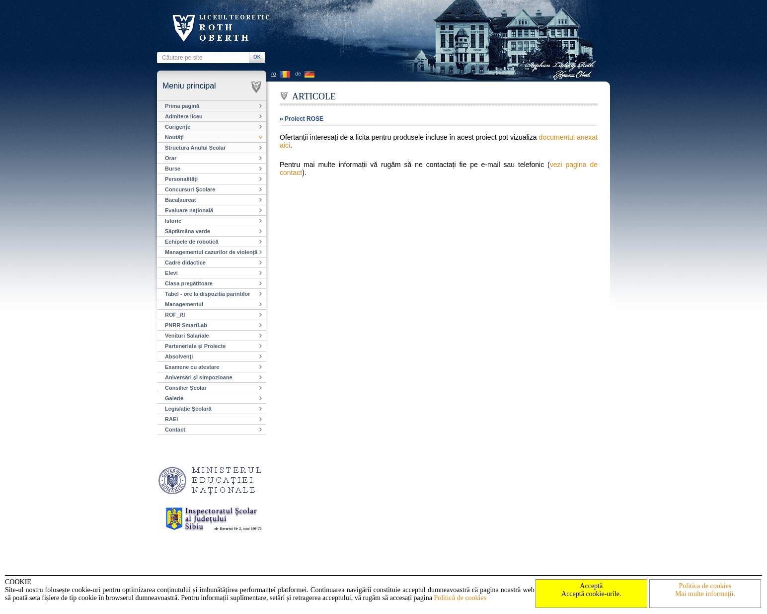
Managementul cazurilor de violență (211, 252)
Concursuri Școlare (190, 189)
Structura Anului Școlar (195, 148)
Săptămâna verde (187, 231)
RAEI (171, 419)
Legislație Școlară (188, 409)
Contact (175, 430)
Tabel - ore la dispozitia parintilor (207, 294)
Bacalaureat (180, 200)
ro (273, 74)
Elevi (171, 273)
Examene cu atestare (192, 367)
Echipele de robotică (192, 242)
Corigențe (177, 127)
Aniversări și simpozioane (198, 377)
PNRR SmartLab (186, 325)
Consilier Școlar (186, 388)
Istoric (173, 221)
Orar (170, 158)
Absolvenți (179, 356)
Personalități (181, 179)
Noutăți (174, 137)
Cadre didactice (185, 262)
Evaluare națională (189, 210)
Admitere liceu (184, 116)
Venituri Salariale (187, 336)
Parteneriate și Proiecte (195, 346)
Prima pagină (182, 106)
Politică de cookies (460, 598)
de (298, 74)
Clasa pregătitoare (189, 283)
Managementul (184, 304)
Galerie (174, 398)
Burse (172, 169)
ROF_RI (175, 315)
